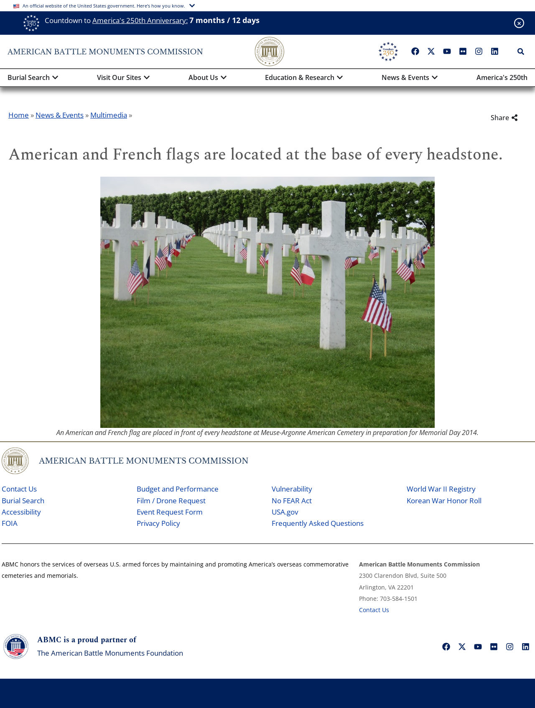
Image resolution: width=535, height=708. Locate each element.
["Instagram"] (479, 51)
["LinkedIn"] (494, 51)
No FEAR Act (292, 500)
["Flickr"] (463, 51)
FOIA (10, 523)
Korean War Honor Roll (444, 500)
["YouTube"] (447, 51)
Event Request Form (170, 512)
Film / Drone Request (171, 500)
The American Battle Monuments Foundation (110, 653)
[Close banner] (519, 23)
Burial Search (23, 500)
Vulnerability (292, 489)
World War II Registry (441, 489)
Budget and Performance (178, 489)
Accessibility (21, 512)
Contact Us (19, 489)
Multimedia (108, 115)
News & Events (60, 115)
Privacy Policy (158, 523)
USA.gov (285, 512)
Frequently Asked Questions (318, 523)
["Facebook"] (415, 51)
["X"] (431, 51)
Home (18, 115)
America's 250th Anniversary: (140, 20)
